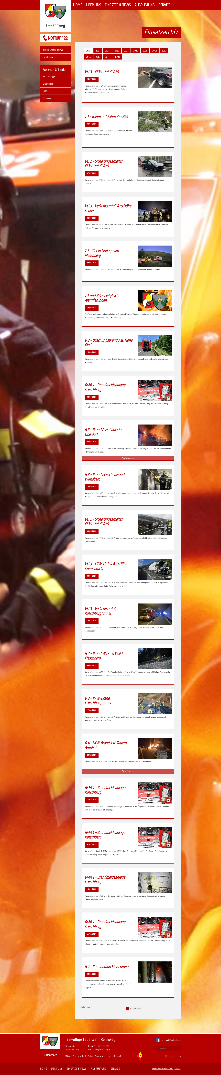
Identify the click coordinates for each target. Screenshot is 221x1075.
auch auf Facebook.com (169, 1040)
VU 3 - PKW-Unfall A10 (101, 71)
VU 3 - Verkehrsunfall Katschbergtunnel (100, 611)
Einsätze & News (118, 5)
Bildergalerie (48, 84)
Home (77, 5)
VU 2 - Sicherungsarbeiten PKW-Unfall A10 (104, 521)
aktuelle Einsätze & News (53, 50)
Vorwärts (137, 1008)
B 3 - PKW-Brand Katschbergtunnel (98, 700)
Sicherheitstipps (49, 76)
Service (164, 5)
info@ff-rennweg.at (102, 1049)
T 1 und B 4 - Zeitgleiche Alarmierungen (102, 297)
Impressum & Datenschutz (162, 1069)
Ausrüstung (144, 5)
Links (45, 91)
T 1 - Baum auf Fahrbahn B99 (106, 116)
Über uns (93, 5)
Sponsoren (47, 98)
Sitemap (177, 1069)
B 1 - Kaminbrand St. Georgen (106, 966)
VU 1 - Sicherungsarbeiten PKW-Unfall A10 (104, 163)
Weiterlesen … (132, 458)
